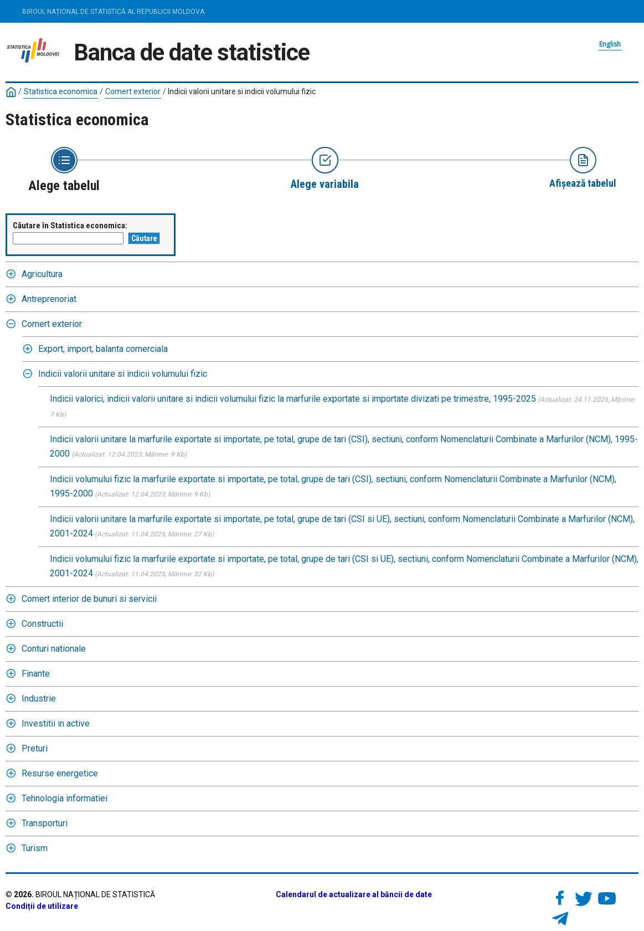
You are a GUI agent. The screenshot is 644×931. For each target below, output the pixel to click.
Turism (35, 848)
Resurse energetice (60, 773)
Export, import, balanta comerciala (103, 349)
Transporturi (45, 823)
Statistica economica (60, 91)
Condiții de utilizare (42, 906)
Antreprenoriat (49, 299)
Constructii (42, 623)
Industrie (39, 698)
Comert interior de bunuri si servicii (89, 599)
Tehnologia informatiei (64, 798)
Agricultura (42, 274)
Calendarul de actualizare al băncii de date (354, 894)
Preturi (35, 748)
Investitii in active (56, 723)
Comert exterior (133, 91)
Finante (36, 673)
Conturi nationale (54, 648)
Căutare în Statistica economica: (70, 226)
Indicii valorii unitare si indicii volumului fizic (242, 91)
